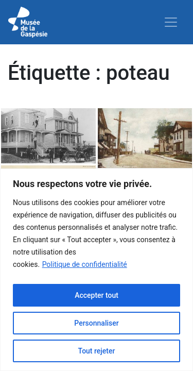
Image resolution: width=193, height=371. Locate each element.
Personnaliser (96, 323)
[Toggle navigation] (171, 22)
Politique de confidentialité (84, 264)
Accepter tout (96, 295)
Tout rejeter (96, 351)
